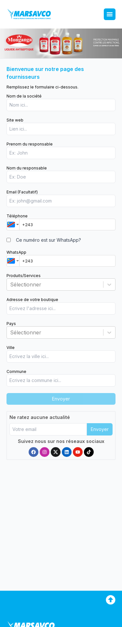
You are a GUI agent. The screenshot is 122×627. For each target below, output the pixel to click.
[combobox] (13, 224)
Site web (15, 120)
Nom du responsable (27, 168)
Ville (11, 347)
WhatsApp (16, 252)
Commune (16, 371)
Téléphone (17, 216)
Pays (11, 323)
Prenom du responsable (30, 144)
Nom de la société (24, 96)
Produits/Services (24, 275)
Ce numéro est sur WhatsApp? (48, 240)
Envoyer (100, 429)
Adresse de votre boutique (32, 299)
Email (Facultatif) (22, 192)
